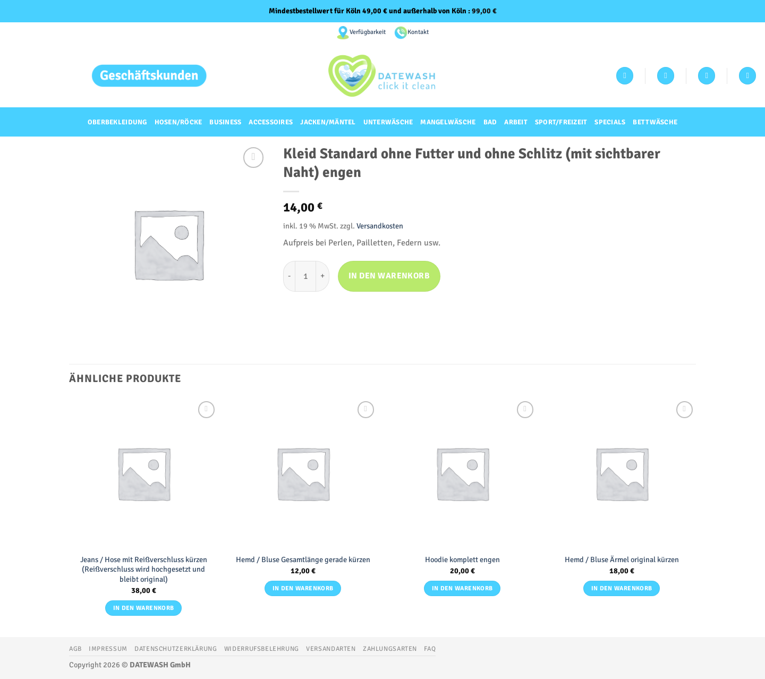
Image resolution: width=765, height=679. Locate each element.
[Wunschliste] (665, 75)
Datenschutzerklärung (175, 648)
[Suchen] (747, 75)
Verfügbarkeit (368, 32)
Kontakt (418, 32)
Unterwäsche (388, 122)
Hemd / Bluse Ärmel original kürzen (622, 559)
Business (225, 122)
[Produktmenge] (305, 276)
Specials (609, 122)
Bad (490, 122)
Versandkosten (379, 226)
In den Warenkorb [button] (143, 608)
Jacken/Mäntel (327, 122)
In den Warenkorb (389, 275)
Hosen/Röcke (178, 122)
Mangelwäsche (447, 122)
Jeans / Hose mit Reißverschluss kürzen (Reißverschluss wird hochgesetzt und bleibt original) (143, 569)
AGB (75, 648)
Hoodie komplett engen (462, 559)
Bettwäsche (655, 122)
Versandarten (330, 648)
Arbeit (516, 122)
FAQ (430, 648)
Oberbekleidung (117, 122)
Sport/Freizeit (561, 122)
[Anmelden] (624, 75)
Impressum (108, 648)
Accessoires (271, 122)
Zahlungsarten (390, 648)
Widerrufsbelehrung (261, 648)
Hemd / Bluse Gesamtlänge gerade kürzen (303, 559)
